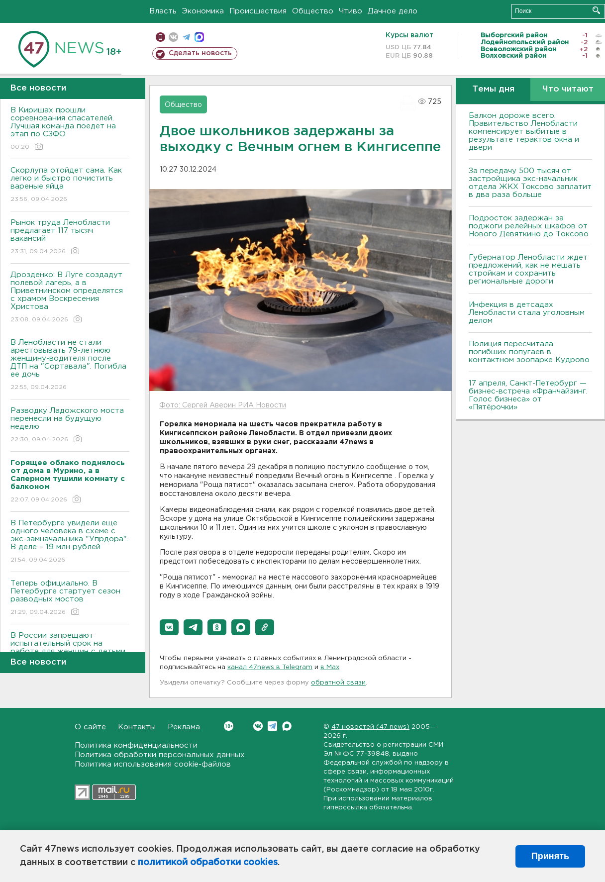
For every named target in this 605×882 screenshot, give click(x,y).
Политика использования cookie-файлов (153, 764)
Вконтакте (228, 726)
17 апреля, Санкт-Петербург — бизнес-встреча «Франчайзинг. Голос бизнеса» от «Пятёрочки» (528, 395)
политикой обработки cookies (208, 863)
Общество (312, 11)
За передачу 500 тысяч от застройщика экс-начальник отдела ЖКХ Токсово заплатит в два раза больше (530, 183)
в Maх (329, 667)
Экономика (203, 11)
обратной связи (338, 683)
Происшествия (258, 11)
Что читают (568, 89)
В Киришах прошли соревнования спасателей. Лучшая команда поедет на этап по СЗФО (69, 129)
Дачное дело (392, 11)
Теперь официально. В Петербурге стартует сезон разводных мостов (69, 598)
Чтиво (350, 11)
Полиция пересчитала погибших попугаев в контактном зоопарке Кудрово (529, 352)
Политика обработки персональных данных (160, 755)
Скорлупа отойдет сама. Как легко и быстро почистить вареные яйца (69, 185)
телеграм (186, 37)
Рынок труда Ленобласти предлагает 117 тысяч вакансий (69, 237)
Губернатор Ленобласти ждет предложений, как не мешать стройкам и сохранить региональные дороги (528, 269)
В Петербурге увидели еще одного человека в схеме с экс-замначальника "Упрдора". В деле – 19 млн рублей (69, 542)
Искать (596, 10)
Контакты (137, 727)
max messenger (199, 37)
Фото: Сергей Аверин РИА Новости (222, 405)
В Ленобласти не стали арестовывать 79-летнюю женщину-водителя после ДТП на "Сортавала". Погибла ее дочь (69, 365)
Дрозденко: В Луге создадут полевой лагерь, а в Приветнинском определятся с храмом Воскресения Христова (69, 298)
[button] (169, 627)
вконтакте (173, 37)
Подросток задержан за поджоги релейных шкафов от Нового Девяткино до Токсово (529, 226)
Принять (550, 856)
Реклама (184, 727)
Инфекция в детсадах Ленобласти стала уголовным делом (527, 312)
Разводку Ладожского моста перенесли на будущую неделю (69, 425)
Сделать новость (200, 53)
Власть (163, 11)
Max (287, 726)
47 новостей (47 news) (370, 727)
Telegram (272, 726)
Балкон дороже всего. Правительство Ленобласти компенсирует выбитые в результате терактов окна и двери (524, 131)
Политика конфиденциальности (136, 745)
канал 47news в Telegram (269, 667)
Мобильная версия (160, 37)
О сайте (90, 727)
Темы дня (493, 89)
